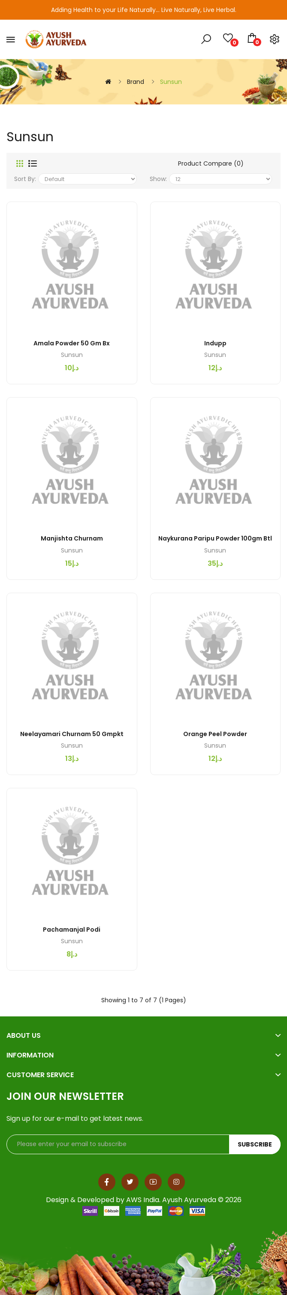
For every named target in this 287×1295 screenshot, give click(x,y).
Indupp (215, 343)
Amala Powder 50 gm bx (71, 343)
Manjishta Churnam (72, 538)
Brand (135, 81)
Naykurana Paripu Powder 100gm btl (215, 538)
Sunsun (171, 81)
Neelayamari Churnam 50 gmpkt (72, 734)
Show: (158, 179)
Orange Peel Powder (215, 734)
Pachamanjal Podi (71, 929)
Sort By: (25, 179)
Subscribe (255, 1144)
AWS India (142, 1200)
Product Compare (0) (211, 163)
